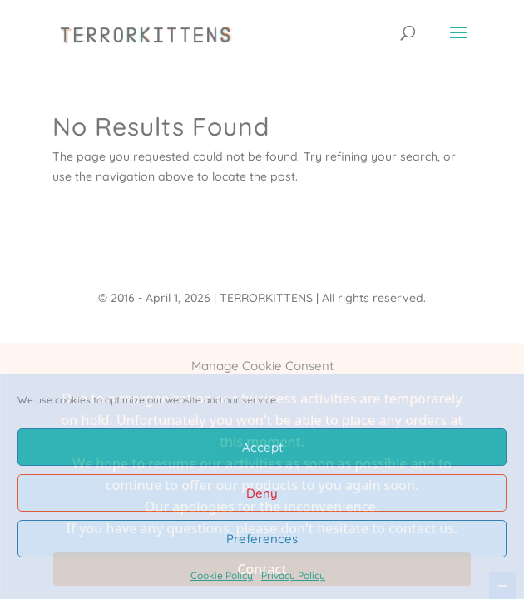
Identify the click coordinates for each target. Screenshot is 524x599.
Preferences (262, 539)
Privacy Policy (293, 575)
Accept (262, 447)
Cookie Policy (221, 575)
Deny (262, 493)
